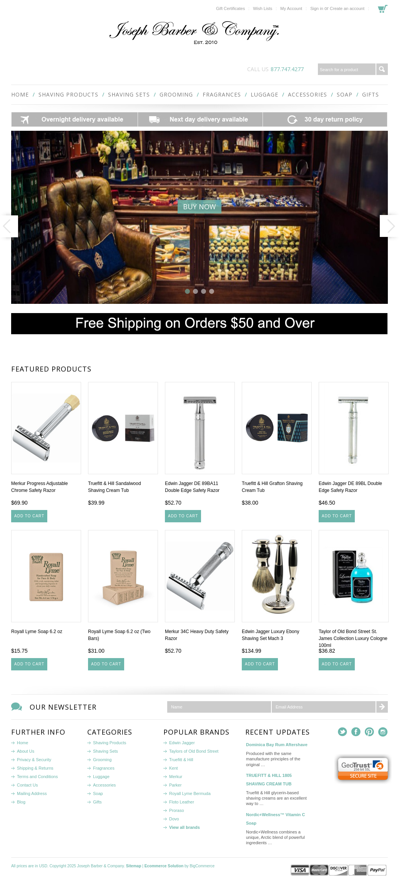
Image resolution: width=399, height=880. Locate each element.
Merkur (175, 776)
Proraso (176, 810)
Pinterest (369, 732)
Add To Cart (29, 516)
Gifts (370, 94)
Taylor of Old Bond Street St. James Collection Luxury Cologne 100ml (353, 638)
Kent (173, 768)
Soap (344, 94)
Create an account (347, 8)
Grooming (176, 94)
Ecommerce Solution (164, 866)
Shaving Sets (129, 94)
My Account (291, 8)
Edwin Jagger (182, 742)
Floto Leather (181, 802)
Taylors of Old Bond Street (193, 751)
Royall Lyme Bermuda (190, 793)
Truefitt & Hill (181, 759)
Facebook (356, 732)
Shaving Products (68, 94)
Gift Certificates (230, 8)
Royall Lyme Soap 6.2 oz (36, 631)
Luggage (264, 94)
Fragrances (222, 94)
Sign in (316, 8)
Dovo (174, 819)
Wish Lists (262, 8)
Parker (175, 785)
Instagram (383, 732)
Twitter (342, 732)
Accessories (307, 94)
